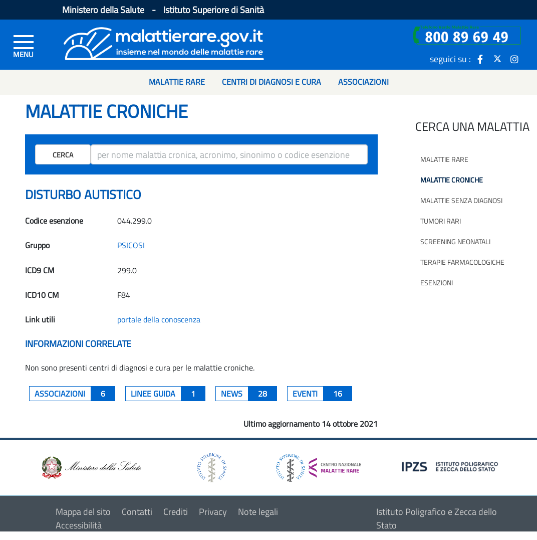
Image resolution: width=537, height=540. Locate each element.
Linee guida (168, 394)
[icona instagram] (514, 58)
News (249, 394)
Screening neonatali (455, 241)
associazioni (75, 394)
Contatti (137, 511)
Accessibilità (79, 525)
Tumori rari (440, 221)
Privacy (213, 511)
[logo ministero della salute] (91, 466)
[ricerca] (229, 154)
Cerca (63, 154)
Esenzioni (436, 282)
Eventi (322, 394)
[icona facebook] (480, 58)
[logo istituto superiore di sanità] (211, 466)
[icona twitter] (497, 58)
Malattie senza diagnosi (461, 200)
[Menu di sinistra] (24, 46)
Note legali (258, 511)
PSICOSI (131, 245)
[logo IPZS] (451, 466)
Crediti (175, 511)
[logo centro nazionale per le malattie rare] (318, 465)
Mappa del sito (83, 511)
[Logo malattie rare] (164, 42)
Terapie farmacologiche (462, 262)
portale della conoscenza (158, 319)
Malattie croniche (451, 179)
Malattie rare (444, 159)
